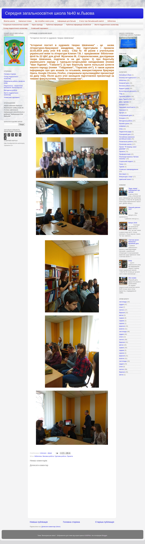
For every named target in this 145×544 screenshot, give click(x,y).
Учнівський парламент (39, 28)
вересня (122, 326)
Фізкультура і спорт (126, 176)
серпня (121, 323)
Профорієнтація (124, 154)
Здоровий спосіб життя (127, 107)
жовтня (121, 329)
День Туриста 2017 (125, 99)
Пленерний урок (124, 134)
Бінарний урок (124, 83)
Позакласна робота (126, 141)
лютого (121, 310)
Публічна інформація (54, 25)
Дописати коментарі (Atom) (50, 526)
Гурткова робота (60, 456)
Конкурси (122, 118)
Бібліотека (112, 21)
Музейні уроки (124, 123)
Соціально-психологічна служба (15, 25)
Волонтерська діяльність (128, 91)
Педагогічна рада (125, 131)
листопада (123, 302)
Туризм (121, 167)
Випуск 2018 (132, 223)
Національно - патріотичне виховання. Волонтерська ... (14, 86)
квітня (121, 315)
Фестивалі (122, 174)
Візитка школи (9, 21)
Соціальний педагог (126, 161)
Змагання (122, 110)
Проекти (70, 456)
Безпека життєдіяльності (127, 77)
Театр (121, 164)
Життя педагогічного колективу (106, 25)
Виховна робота (48, 456)
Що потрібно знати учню (44, 21)
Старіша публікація (104, 522)
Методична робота (10, 90)
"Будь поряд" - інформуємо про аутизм (134, 190)
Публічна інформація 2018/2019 (78, 25)
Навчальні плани (25, 21)
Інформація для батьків (66, 21)
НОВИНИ (122, 126)
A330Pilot (87, 535)
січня (121, 307)
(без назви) (132, 278)
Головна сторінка (71, 522)
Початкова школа (125, 144)
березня (122, 312)
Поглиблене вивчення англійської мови (127, 138)
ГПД (120, 94)
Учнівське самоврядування (128, 169)
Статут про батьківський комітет (91, 21)
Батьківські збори (125, 75)
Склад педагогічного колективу (15, 28)
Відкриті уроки (124, 88)
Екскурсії (122, 104)
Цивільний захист (125, 179)
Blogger (104, 535)
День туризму (124, 102)
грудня (121, 304)
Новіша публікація (39, 522)
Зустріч (121, 113)
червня (121, 321)
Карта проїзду (37, 25)
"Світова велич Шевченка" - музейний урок (133, 241)
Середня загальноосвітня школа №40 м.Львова (49, 13)
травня (121, 318)
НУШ (121, 129)
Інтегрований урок (125, 115)
